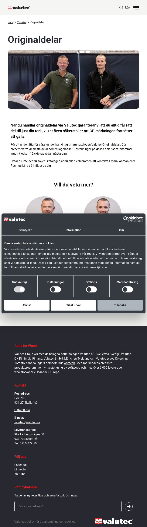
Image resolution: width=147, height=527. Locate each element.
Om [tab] (121, 230)
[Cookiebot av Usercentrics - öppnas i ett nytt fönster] (126, 219)
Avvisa (27, 305)
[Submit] (129, 506)
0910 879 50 (28, 443)
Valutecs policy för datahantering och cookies (44, 521)
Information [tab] (73, 230)
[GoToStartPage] (20, 7)
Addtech (69, 363)
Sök (127, 8)
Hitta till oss (22, 410)
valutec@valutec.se (27, 422)
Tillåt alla (120, 305)
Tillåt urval (74, 305)
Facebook (20, 465)
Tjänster (21, 22)
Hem (10, 22)
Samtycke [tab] (25, 230)
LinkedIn (20, 469)
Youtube (19, 474)
